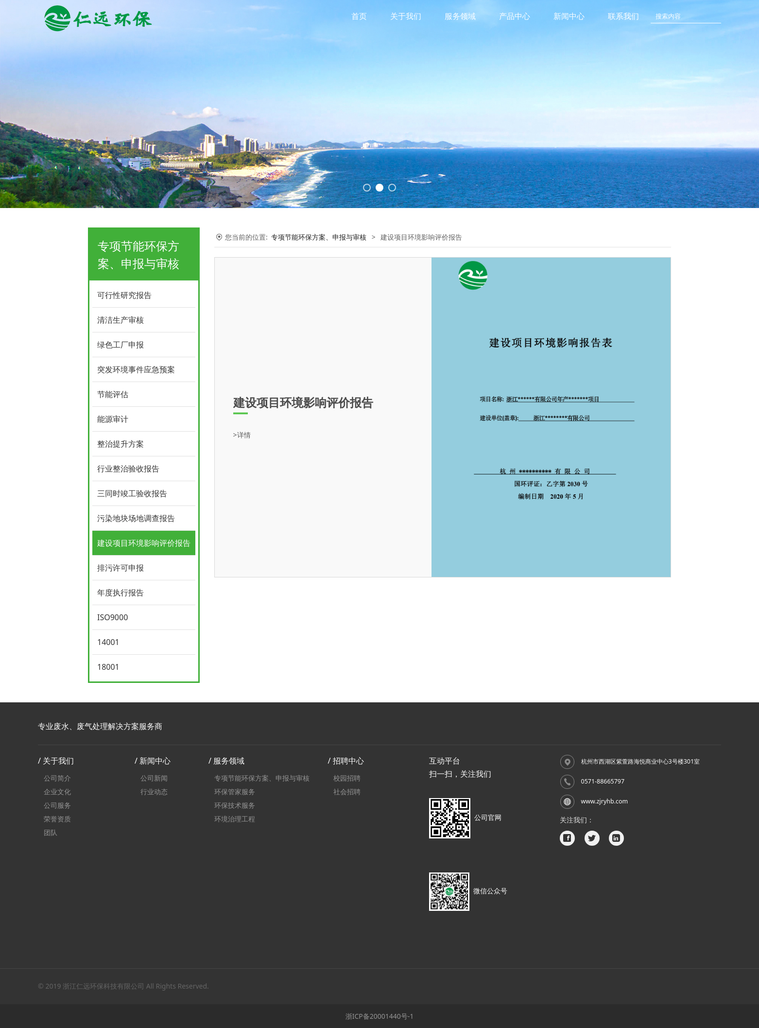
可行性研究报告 (124, 295)
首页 (359, 16)
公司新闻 (154, 778)
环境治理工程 (234, 818)
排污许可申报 (120, 567)
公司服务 (57, 805)
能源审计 (112, 419)
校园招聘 (347, 778)
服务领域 (460, 16)
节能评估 (112, 394)
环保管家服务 (234, 791)
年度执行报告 (120, 592)
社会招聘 (347, 791)
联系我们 (623, 16)
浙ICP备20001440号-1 (379, 1016)
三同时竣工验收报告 (132, 493)
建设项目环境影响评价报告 (143, 543)
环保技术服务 (234, 805)
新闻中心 (569, 16)
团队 (50, 832)
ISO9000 (112, 617)
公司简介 (57, 778)
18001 (108, 667)
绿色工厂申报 (120, 344)
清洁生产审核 (120, 319)
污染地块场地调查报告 (136, 518)
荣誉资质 (57, 818)
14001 (108, 642)
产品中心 (514, 16)
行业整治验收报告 (128, 468)
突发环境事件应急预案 (136, 369)
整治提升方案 (120, 443)
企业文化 (57, 791)
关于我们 (405, 16)
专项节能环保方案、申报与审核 (318, 237)
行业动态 (154, 791)
